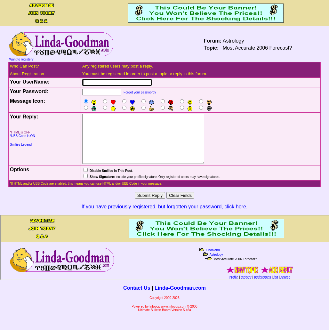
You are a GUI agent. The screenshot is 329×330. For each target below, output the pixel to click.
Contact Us (136, 297)
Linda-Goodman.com (180, 297)
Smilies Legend (21, 144)
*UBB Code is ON (22, 136)
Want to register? (21, 59)
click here (235, 216)
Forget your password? (140, 92)
